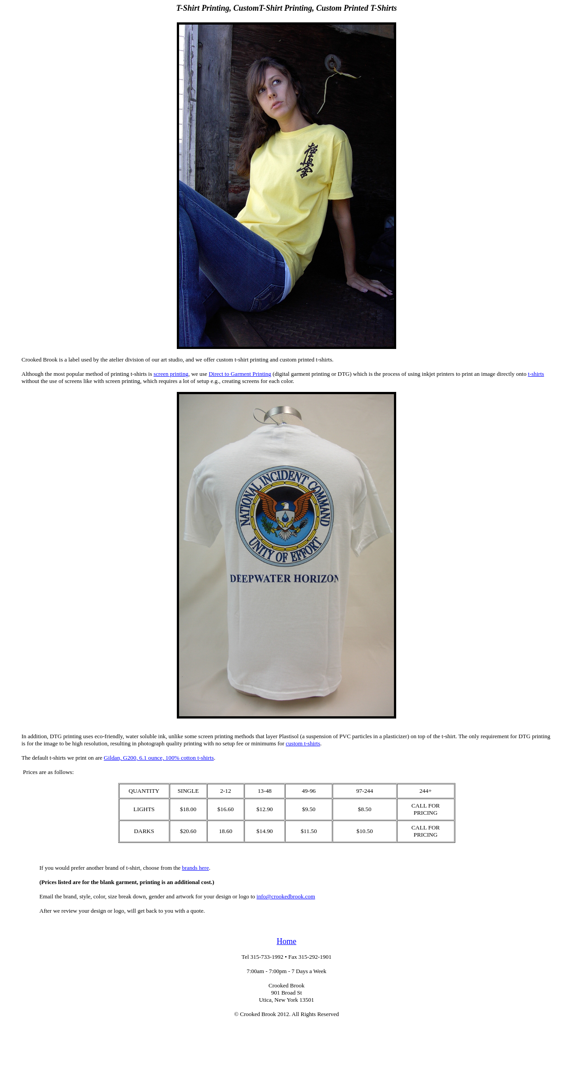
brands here (195, 867)
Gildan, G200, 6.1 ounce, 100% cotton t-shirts (159, 757)
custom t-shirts (303, 743)
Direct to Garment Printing (240, 373)
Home (286, 941)
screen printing (171, 373)
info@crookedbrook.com (286, 896)
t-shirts (536, 373)
